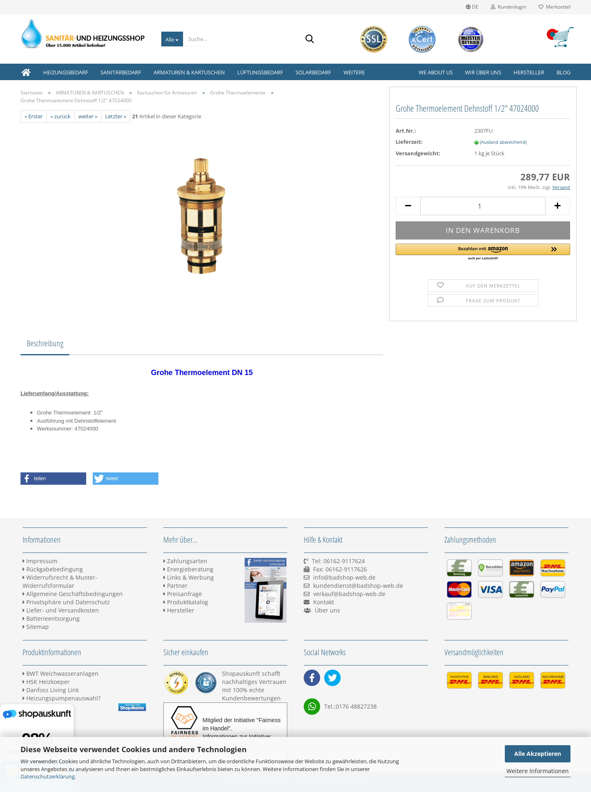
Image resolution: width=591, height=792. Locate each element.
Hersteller (528, 72)
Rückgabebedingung (53, 569)
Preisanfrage (182, 594)
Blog (563, 72)
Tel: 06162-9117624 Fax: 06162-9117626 (335, 569)
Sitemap (36, 627)
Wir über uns (483, 72)
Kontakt (323, 602)
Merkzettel (554, 6)
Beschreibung (45, 343)
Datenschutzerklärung (48, 776)
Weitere (354, 72)
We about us (436, 72)
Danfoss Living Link (51, 690)
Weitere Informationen (537, 771)
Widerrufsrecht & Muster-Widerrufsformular (60, 581)
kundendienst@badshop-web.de (358, 585)
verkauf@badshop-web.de (349, 594)
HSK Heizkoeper (46, 682)
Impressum (40, 561)
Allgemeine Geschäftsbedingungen (73, 594)
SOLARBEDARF (313, 72)
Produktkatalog (185, 602)
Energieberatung (188, 569)
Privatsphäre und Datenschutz (66, 602)
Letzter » (115, 116)
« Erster (34, 116)
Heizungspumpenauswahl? (62, 698)
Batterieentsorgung (51, 618)
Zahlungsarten (185, 561)
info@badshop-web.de (344, 577)
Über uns (327, 610)
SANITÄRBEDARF (121, 72)
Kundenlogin (508, 6)
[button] (483, 252)
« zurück (60, 116)
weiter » (87, 116)
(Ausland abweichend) (503, 142)
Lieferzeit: (409, 141)
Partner (175, 585)
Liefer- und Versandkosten (61, 610)
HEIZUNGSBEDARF (65, 72)
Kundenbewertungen (251, 698)
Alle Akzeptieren (537, 753)
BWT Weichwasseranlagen (60, 673)
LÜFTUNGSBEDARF (260, 72)
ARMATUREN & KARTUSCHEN (189, 72)
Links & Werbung (188, 577)
